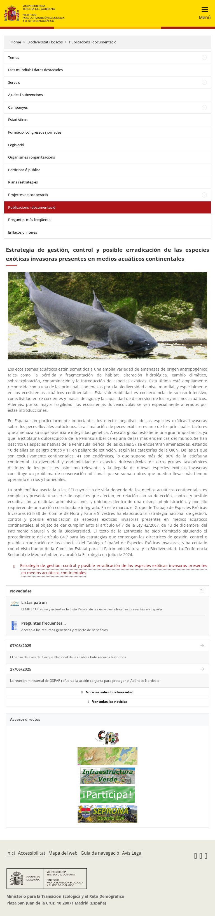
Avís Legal (132, 853)
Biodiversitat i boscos (45, 42)
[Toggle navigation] (203, 13)
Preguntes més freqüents (29, 219)
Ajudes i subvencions (25, 94)
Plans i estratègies (23, 182)
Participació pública (24, 169)
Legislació (16, 144)
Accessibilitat (31, 853)
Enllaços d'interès (22, 232)
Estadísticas (17, 119)
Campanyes (18, 107)
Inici (10, 853)
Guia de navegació (100, 853)
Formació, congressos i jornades (34, 132)
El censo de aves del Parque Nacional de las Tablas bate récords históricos (68, 657)
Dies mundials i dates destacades (35, 69)
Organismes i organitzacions (31, 157)
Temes (13, 57)
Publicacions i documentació (92, 42)
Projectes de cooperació (28, 194)
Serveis (14, 82)
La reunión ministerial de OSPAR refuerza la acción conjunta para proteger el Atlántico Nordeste (85, 680)
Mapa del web (63, 853)
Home (16, 42)
